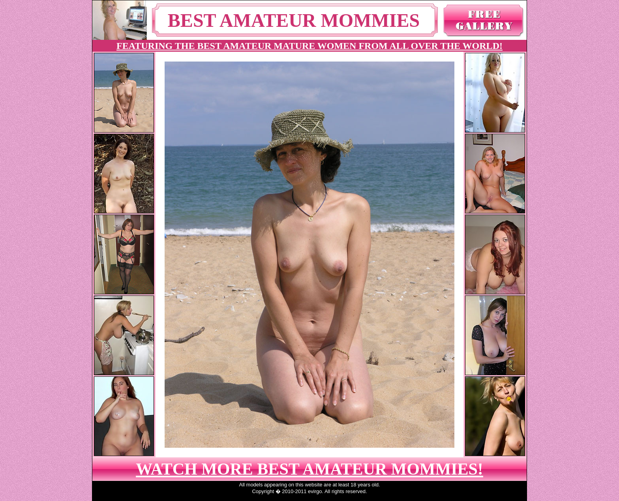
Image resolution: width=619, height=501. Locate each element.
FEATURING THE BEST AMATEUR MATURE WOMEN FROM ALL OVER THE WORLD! (309, 46)
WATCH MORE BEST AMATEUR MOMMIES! (309, 469)
